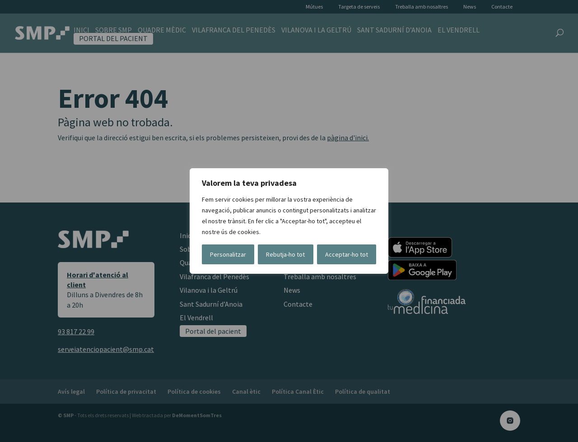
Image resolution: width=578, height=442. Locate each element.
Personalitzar (228, 254)
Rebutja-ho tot (285, 254)
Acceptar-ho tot (346, 254)
